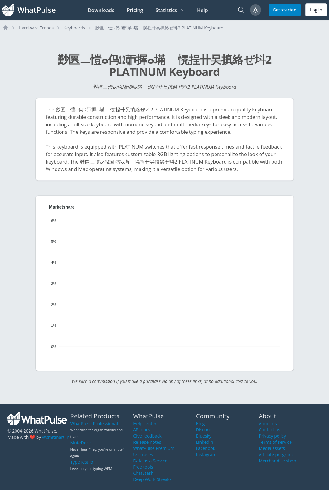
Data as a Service (150, 461)
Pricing (135, 10)
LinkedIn (204, 442)
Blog (200, 423)
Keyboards (74, 28)
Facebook (205, 448)
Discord (203, 430)
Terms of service (275, 442)
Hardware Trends (36, 28)
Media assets (272, 448)
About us (268, 423)
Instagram (206, 454)
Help (202, 10)
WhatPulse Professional (94, 423)
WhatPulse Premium (153, 448)
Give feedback (147, 436)
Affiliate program (276, 454)
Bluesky (203, 436)
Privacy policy (272, 436)
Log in (316, 10)
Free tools (143, 467)
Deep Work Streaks (152, 479)
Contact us (269, 430)
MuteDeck (80, 443)
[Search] (241, 10)
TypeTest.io (81, 462)
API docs (141, 430)
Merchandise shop (277, 461)
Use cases (143, 454)
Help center (145, 423)
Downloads (101, 10)
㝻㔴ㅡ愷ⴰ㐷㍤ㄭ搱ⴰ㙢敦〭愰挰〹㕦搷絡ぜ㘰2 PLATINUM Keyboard (159, 28)
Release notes (147, 442)
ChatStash (143, 473)
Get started (284, 10)
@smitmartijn (55, 437)
